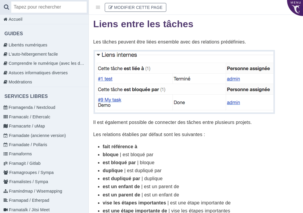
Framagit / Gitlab (24, 163)
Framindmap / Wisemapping (35, 191)
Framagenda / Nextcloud (31, 107)
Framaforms (20, 153)
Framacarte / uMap (26, 126)
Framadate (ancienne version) (37, 135)
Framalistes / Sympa (28, 181)
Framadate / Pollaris (27, 144)
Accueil (14, 19)
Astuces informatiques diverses (37, 72)
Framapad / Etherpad (28, 200)
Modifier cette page (135, 7)
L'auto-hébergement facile (32, 54)
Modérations (19, 82)
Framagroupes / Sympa (31, 172)
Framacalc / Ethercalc (29, 116)
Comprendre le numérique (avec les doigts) (47, 63)
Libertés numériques (27, 45)
